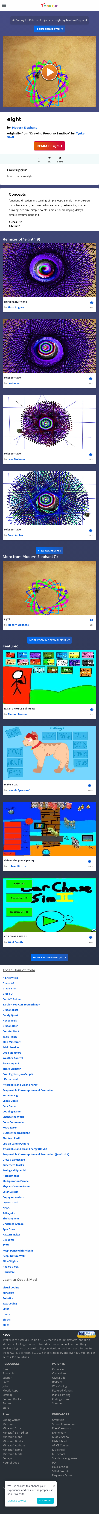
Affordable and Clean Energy (20, 1084)
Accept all (45, 1500)
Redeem (57, 1382)
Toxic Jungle (10, 1036)
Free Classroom (61, 1428)
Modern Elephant (24, 127)
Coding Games (11, 1419)
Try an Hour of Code (19, 970)
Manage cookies (16, 1500)
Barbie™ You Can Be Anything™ (21, 1004)
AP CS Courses (61, 1445)
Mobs (6, 1325)
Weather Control (13, 1058)
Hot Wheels (10, 1020)
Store (6, 1407)
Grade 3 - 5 (9, 988)
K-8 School (58, 1454)
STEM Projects (60, 1471)
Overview (58, 1369)
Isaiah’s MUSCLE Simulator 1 (21, 708)
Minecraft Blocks (13, 1441)
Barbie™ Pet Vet (12, 999)
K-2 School (58, 1449)
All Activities (10, 977)
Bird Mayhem (11, 1218)
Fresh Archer (15, 535)
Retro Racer (10, 1127)
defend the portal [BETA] (19, 860)
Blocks (7, 1319)
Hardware (9, 1272)
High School (59, 1441)
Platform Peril (11, 1138)
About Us (8, 1373)
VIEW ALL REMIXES (49, 550)
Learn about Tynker (49, 29)
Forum (7, 1403)
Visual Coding (11, 1287)
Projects (45, 20)
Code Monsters (12, 1052)
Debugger (8, 1240)
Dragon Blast (10, 1010)
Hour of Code (11, 1462)
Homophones (11, 1175)
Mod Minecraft (12, 1042)
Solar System (11, 1191)
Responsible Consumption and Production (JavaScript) (36, 1154)
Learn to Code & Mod (20, 1280)
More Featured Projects (49, 957)
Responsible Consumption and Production (28, 1090)
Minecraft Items (12, 1449)
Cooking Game (12, 1111)
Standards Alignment (65, 1458)
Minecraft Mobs (12, 1437)
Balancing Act (11, 1063)
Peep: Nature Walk (14, 1256)
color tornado (12, 377)
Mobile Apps (10, 1390)
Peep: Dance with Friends (18, 1250)
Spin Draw (9, 1229)
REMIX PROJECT (49, 146)
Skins (6, 1309)
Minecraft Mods (12, 1454)
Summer (57, 1403)
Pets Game (9, 1106)
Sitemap (8, 1394)
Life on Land (10, 1079)
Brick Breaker (11, 1047)
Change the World (14, 1117)
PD (54, 1462)
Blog (5, 1369)
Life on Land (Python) (16, 1143)
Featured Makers (62, 1390)
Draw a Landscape (14, 1159)
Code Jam (8, 1458)
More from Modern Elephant (49, 640)
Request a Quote (62, 1475)
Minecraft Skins (12, 1428)
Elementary (59, 1432)
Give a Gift (58, 1377)
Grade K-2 (8, 983)
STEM (6, 1245)
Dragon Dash (10, 1026)
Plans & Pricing (61, 1394)
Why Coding (59, 1386)
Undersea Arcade (13, 1224)
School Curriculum (63, 1424)
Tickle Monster (12, 1068)
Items (6, 1314)
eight (7, 619)
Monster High (11, 1095)
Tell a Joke (9, 1213)
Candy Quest (10, 1015)
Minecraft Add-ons (14, 1445)
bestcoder (14, 383)
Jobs (5, 1386)
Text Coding (10, 1303)
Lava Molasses (16, 459)
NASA (6, 1207)
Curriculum (59, 1373)
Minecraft (8, 1293)
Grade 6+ (8, 993)
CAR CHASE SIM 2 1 (15, 936)
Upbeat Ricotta (17, 866)
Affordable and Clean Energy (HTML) (25, 1149)
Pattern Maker (11, 1234)
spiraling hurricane (15, 301)
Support (7, 1377)
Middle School (60, 1437)
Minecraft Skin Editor (15, 1432)
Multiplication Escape (16, 1181)
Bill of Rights (10, 1261)
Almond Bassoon (18, 714)
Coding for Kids (25, 20)
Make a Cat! (11, 784)
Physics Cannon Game (16, 1186)
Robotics (8, 1298)
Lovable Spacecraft (19, 790)
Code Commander (14, 1122)
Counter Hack (11, 1031)
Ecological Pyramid (14, 1170)
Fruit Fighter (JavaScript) (18, 1074)
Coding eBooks (12, 1399)
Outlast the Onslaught (16, 1133)
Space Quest (10, 1100)
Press (6, 1382)
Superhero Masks (13, 1165)
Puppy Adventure (13, 1197)
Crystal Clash (10, 1202)
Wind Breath (15, 942)
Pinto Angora (16, 307)
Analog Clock (11, 1266)
